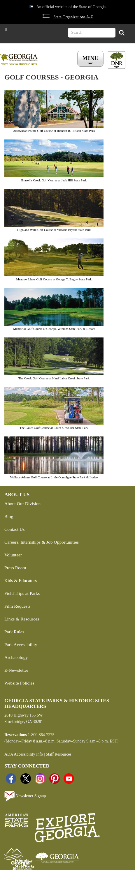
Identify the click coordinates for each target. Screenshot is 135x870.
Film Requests (17, 606)
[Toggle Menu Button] (91, 59)
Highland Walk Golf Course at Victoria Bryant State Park (54, 229)
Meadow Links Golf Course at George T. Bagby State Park (54, 279)
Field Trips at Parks (22, 593)
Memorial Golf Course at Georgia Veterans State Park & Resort (54, 328)
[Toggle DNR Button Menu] (116, 60)
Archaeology (16, 657)
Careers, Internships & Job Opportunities (41, 542)
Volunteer (13, 554)
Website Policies (19, 682)
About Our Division (22, 503)
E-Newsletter (16, 670)
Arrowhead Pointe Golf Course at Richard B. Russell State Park (54, 130)
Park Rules (14, 631)
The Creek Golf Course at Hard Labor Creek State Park (54, 378)
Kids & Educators (20, 580)
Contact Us (14, 529)
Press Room (15, 567)
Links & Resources (21, 618)
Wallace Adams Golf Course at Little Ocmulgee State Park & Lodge (54, 477)
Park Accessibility (20, 644)
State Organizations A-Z (73, 17)
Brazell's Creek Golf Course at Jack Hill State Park (54, 180)
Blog (8, 516)
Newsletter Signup (25, 796)
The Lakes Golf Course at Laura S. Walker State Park (54, 427)
